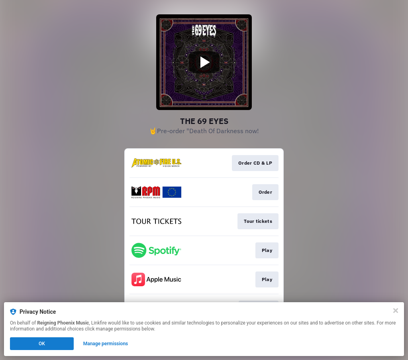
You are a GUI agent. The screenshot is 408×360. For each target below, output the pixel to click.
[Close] (395, 310)
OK (42, 343)
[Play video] (204, 62)
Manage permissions (105, 343)
